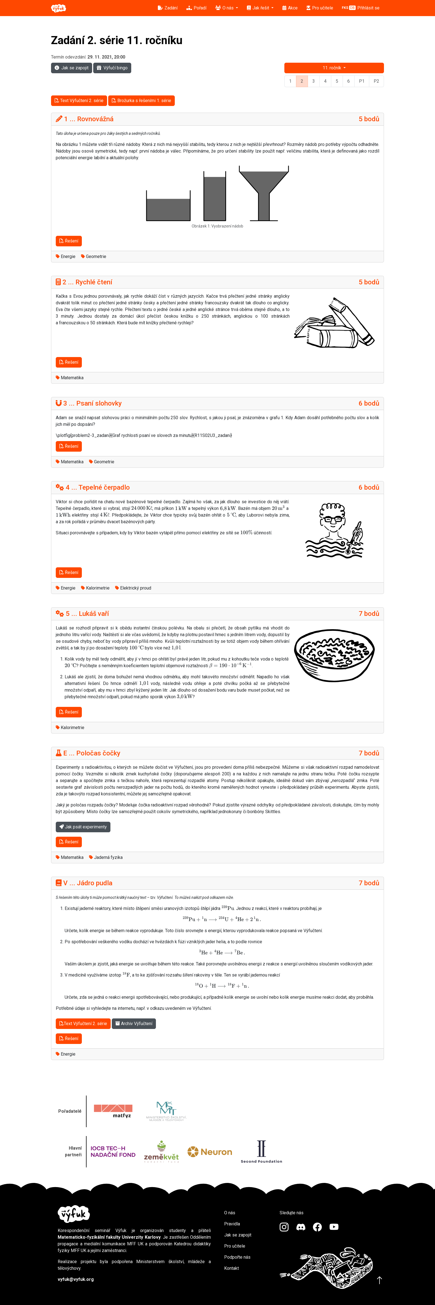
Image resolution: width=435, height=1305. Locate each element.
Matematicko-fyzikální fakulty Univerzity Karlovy (109, 1237)
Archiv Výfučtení (133, 1023)
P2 (376, 81)
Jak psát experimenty (83, 826)
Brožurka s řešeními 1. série (141, 100)
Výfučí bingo (112, 67)
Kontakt (231, 1268)
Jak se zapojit (71, 67)
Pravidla (232, 1223)
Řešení (68, 241)
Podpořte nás (237, 1257)
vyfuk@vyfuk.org (76, 1279)
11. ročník (332, 67)
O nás (229, 1212)
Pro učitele (234, 1246)
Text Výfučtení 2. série (79, 100)
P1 (362, 81)
